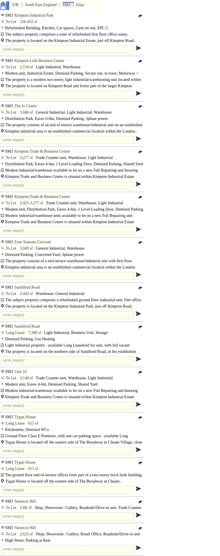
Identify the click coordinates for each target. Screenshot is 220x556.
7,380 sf (34, 333)
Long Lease (15, 333)
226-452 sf (28, 22)
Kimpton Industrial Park (34, 15)
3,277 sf (26, 157)
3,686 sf (26, 112)
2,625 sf (26, 534)
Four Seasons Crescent (33, 242)
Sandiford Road (27, 287)
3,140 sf (26, 378)
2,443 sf (26, 293)
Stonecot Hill (25, 501)
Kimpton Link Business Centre (39, 61)
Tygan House (25, 417)
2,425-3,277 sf (31, 203)
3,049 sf (26, 248)
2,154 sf (26, 67)
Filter (80, 5)
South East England (40, 5)
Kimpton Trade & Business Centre (42, 151)
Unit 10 (21, 372)
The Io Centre (26, 106)
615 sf (33, 423)
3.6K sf (26, 508)
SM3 (66, 5)
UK (15, 4)
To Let (11, 22)
